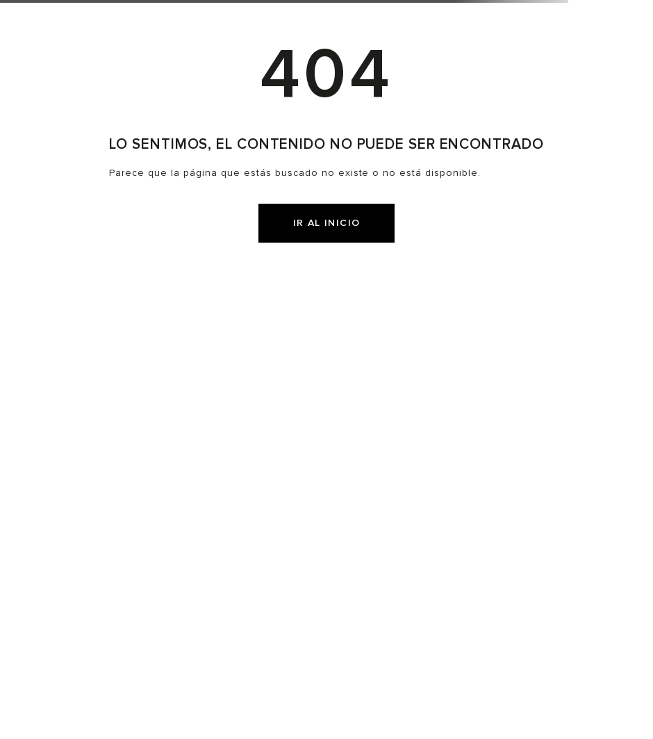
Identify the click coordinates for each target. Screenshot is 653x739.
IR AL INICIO (327, 223)
